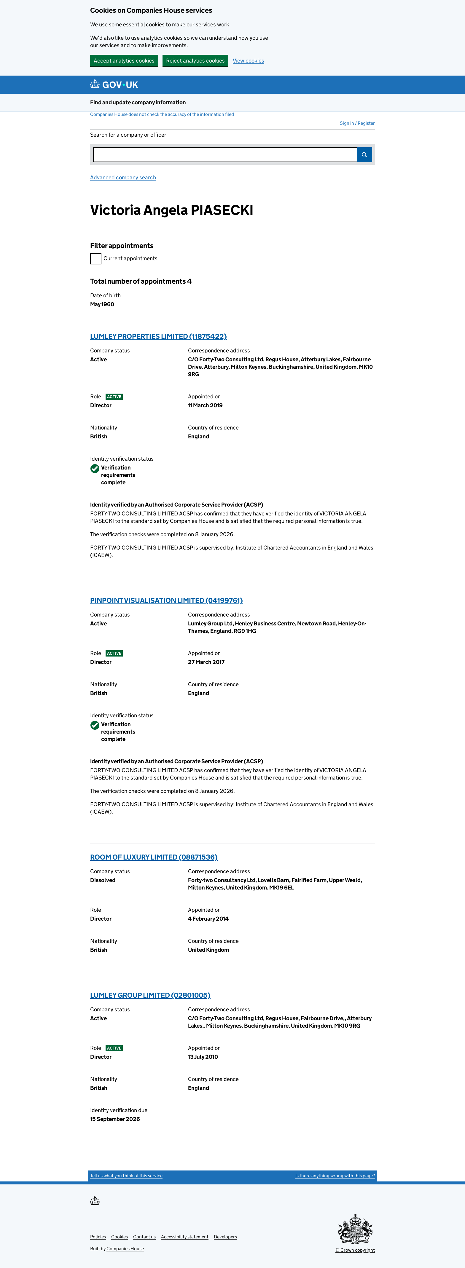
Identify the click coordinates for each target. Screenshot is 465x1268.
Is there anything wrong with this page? (335, 1175)
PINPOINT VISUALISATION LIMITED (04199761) (166, 600)
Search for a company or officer (128, 134)
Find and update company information (138, 102)
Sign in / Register (357, 123)
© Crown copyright (355, 1250)
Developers (225, 1237)
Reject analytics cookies (195, 60)
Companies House (125, 1248)
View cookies (248, 60)
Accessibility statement (184, 1237)
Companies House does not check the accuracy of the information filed (162, 114)
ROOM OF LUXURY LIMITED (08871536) (154, 857)
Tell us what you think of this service (126, 1175)
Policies (98, 1237)
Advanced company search (123, 177)
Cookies (119, 1237)
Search (364, 154)
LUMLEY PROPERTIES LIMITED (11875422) (158, 336)
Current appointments (123, 259)
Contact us (144, 1237)
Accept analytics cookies (124, 60)
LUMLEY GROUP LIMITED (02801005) (150, 995)
